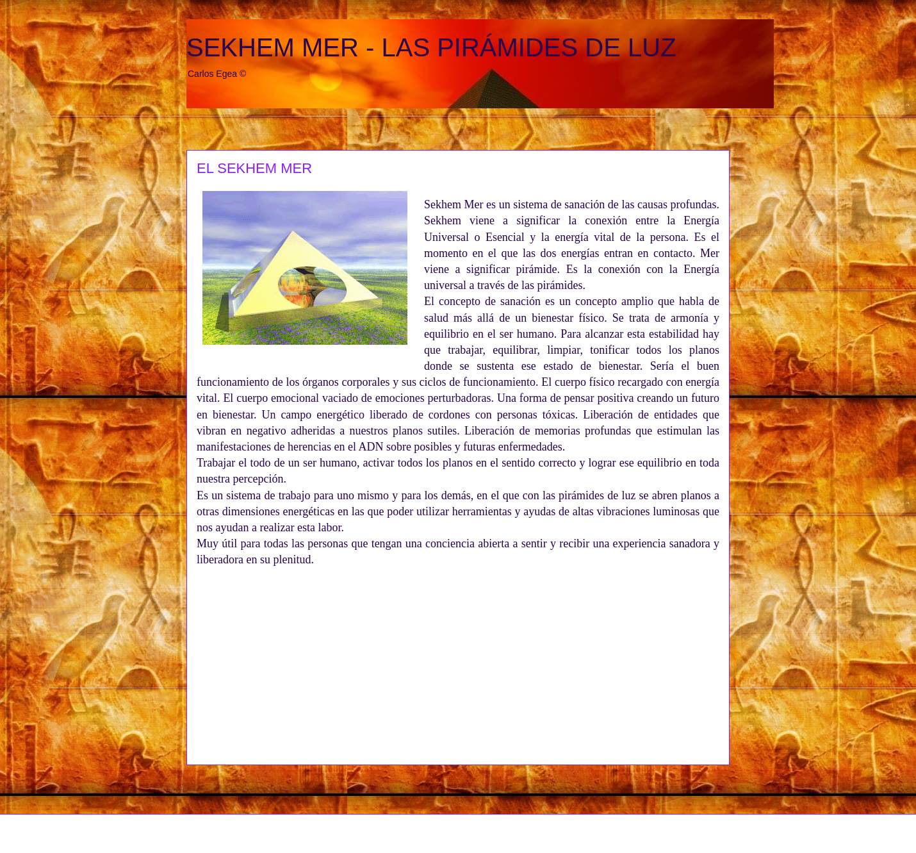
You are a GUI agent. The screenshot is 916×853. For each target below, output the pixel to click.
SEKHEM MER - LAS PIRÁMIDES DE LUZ (431, 47)
